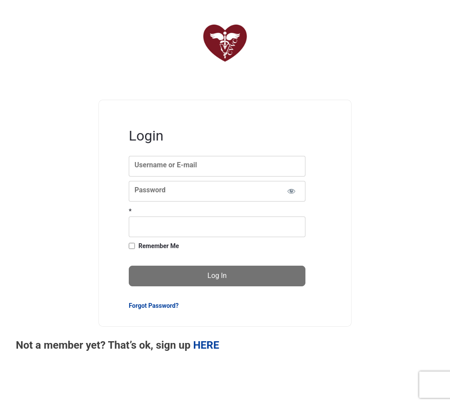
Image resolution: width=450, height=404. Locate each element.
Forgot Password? (153, 305)
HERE (206, 345)
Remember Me (158, 245)
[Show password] (291, 191)
